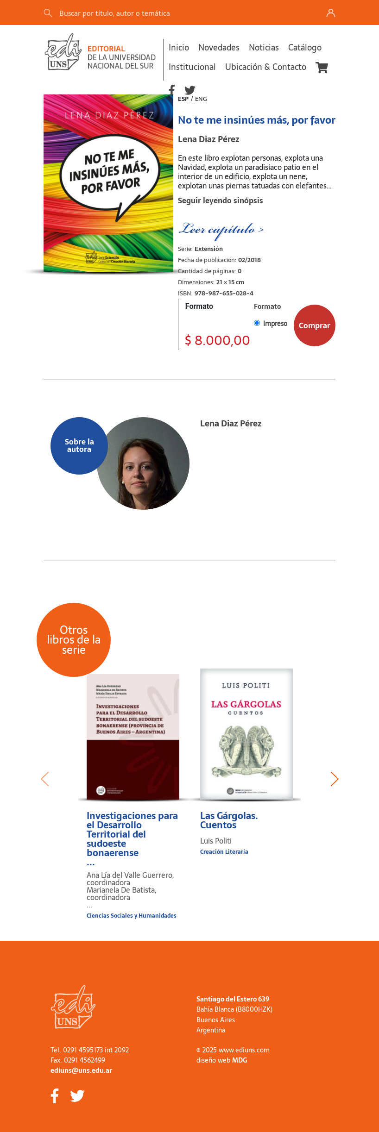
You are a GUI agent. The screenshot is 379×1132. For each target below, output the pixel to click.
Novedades (219, 47)
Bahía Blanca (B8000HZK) (234, 1009)
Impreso (275, 323)
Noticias (264, 47)
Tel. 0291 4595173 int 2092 (90, 1050)
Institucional (192, 67)
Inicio (179, 47)
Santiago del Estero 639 (232, 999)
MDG (239, 1060)
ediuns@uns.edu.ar (81, 1070)
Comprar (314, 325)
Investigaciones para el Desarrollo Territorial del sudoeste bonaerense (133, 839)
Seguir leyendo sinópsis (220, 200)
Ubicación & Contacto (265, 67)
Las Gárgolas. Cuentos (229, 820)
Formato (199, 306)
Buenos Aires (215, 1020)
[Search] (172, 13)
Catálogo (305, 47)
